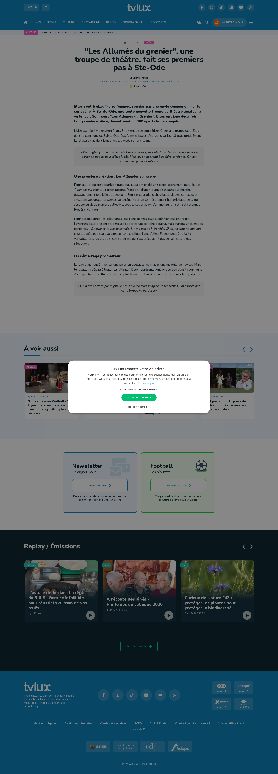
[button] (139, 389)
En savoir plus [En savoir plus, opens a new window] (146, 383)
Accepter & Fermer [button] (139, 397)
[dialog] (139, 387)
